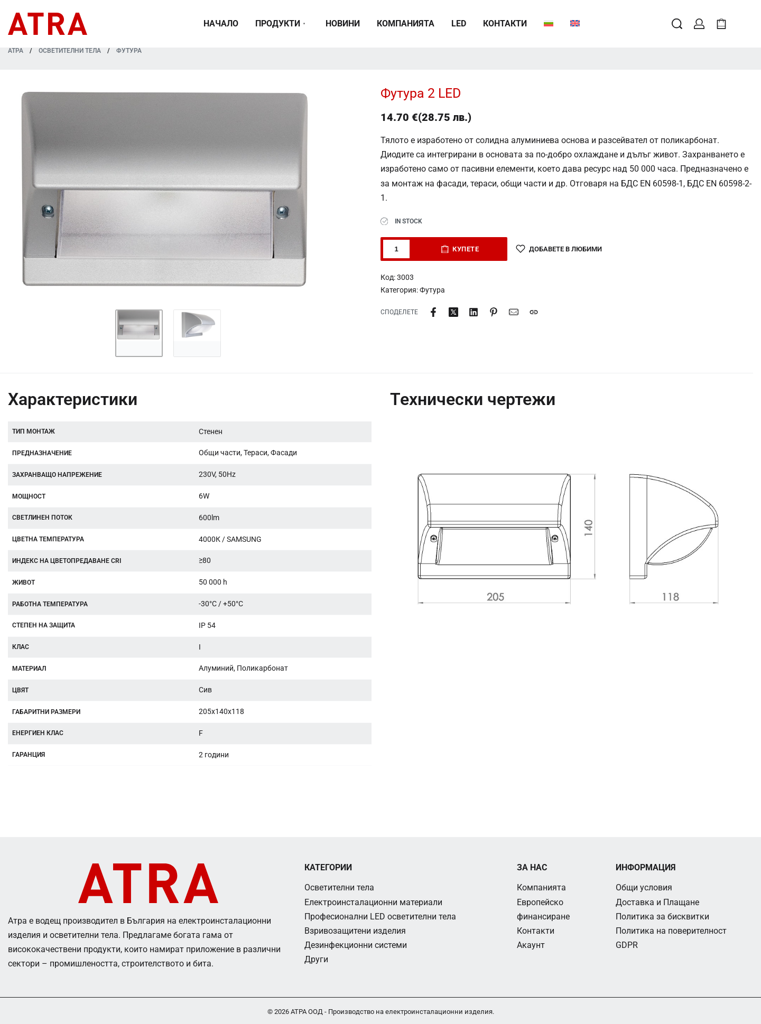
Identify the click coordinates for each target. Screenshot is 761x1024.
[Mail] (513, 312)
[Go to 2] (197, 333)
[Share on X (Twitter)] (453, 312)
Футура (129, 50)
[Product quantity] (396, 249)
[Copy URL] (534, 312)
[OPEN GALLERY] (168, 192)
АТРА (15, 50)
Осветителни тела (70, 50)
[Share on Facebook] (433, 312)
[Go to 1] (139, 333)
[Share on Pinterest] (493, 312)
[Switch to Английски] (575, 23)
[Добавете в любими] (558, 249)
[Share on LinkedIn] (473, 312)
